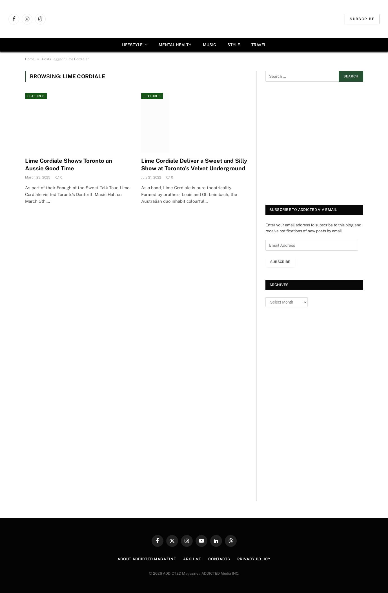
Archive (192, 559)
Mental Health (175, 45)
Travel (258, 45)
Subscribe (362, 19)
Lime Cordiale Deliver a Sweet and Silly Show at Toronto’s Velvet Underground (194, 164)
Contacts (219, 559)
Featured (36, 96)
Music (209, 45)
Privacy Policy (254, 559)
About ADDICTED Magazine (146, 559)
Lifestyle (132, 45)
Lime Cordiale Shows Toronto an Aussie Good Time (68, 164)
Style (233, 45)
